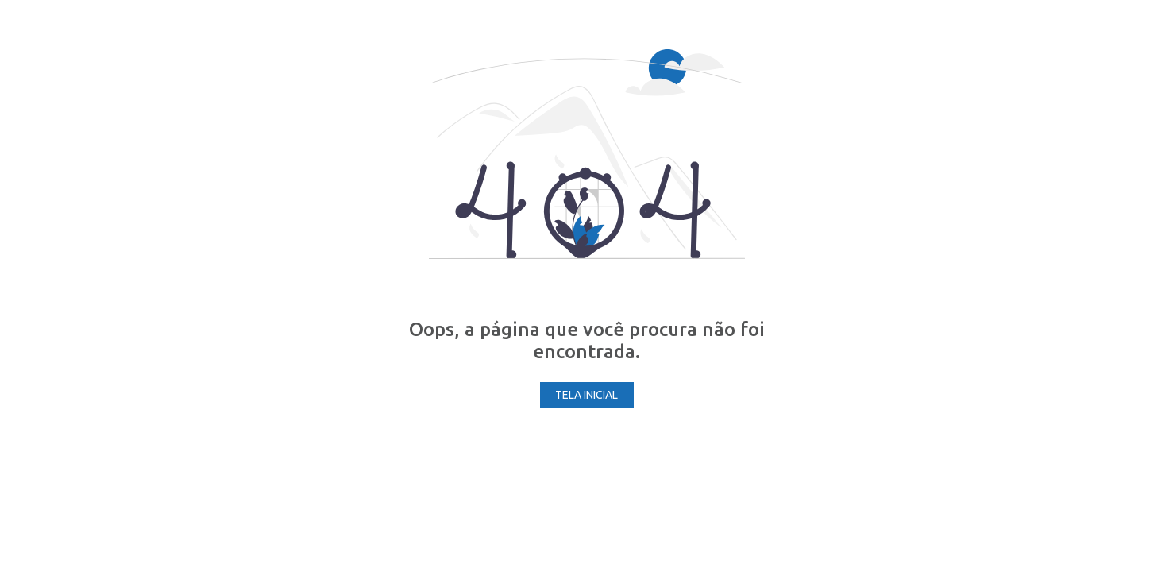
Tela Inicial (586, 394)
